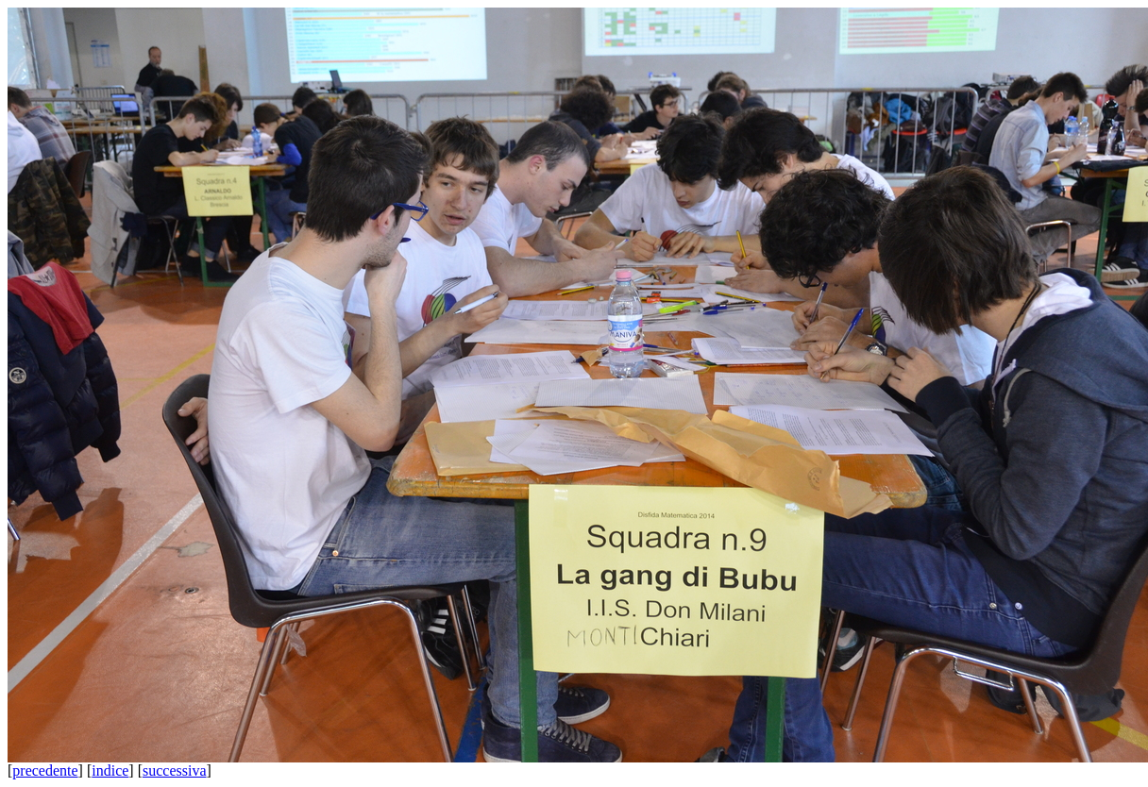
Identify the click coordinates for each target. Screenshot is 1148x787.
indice (110, 770)
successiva (175, 770)
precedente (44, 770)
